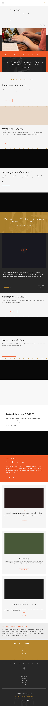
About (24, 684)
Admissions (24, 676)
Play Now (24, 614)
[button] (45, 3)
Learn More (7, 101)
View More (24, 569)
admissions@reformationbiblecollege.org (24, 696)
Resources (24, 682)
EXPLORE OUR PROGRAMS (23, 226)
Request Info (24, 653)
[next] (45, 24)
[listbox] (24, 18)
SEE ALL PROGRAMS (11, 426)
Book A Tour (24, 650)
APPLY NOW (13, 17)
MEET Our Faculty (9, 355)
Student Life (24, 680)
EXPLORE (6, 144)
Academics (24, 678)
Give (24, 686)
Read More (24, 520)
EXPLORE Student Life (9, 312)
